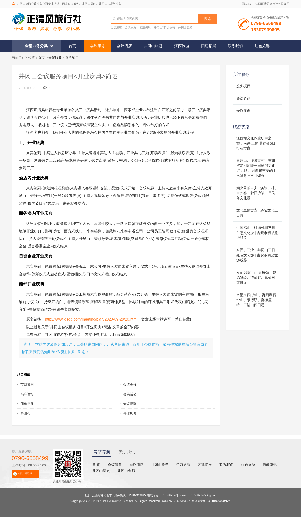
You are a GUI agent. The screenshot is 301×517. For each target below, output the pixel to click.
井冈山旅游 (185, 27)
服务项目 (72, 57)
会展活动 (129, 394)
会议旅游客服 (25, 473)
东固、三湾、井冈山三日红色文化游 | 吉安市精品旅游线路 (257, 255)
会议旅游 (130, 27)
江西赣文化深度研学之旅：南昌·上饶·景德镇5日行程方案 (256, 143)
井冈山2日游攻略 (164, 27)
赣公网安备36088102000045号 (211, 501)
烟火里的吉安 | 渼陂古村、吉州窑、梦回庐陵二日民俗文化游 (257, 193)
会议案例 (243, 111)
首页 (72, 46)
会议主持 (129, 384)
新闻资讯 (270, 465)
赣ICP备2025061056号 (176, 501)
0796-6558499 (30, 458)
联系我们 (235, 46)
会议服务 (97, 46)
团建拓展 (145, 27)
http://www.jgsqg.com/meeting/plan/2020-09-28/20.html (91, 319)
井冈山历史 (101, 471)
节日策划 (27, 384)
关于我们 (127, 451)
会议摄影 (129, 404)
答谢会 (25, 413)
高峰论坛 (27, 394)
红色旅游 (262, 46)
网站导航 (101, 451)
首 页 (96, 465)
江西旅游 (181, 46)
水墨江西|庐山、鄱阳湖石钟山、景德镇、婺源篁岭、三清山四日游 (256, 300)
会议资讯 (243, 98)
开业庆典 (129, 413)
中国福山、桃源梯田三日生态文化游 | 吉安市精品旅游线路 (257, 233)
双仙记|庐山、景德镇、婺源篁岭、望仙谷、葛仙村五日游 (256, 277)
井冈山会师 (126, 471)
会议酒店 (116, 27)
